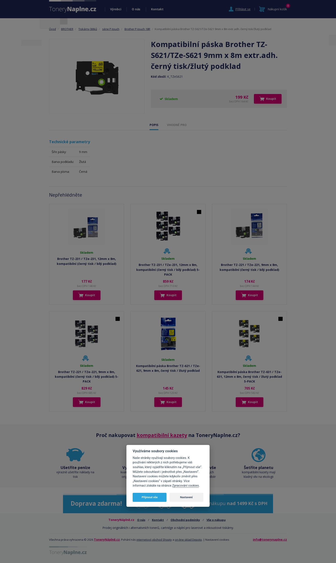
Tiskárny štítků (87, 29)
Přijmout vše (150, 497)
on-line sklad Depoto (188, 540)
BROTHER (67, 29)
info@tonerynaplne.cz (270, 539)
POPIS (154, 125)
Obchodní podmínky (185, 520)
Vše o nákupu (216, 520)
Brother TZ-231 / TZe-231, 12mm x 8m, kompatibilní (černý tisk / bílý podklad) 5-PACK (168, 269)
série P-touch (110, 29)
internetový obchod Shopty (154, 540)
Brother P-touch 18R (137, 29)
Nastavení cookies (217, 540)
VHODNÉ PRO (177, 125)
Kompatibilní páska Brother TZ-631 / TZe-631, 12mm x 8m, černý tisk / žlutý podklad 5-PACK (249, 377)
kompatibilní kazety (162, 435)
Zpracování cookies (185, 485)
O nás (136, 9)
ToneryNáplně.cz (107, 539)
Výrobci (115, 9)
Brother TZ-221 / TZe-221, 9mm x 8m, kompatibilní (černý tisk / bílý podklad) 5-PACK (86, 377)
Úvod (52, 29)
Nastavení (186, 497)
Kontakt (157, 9)
